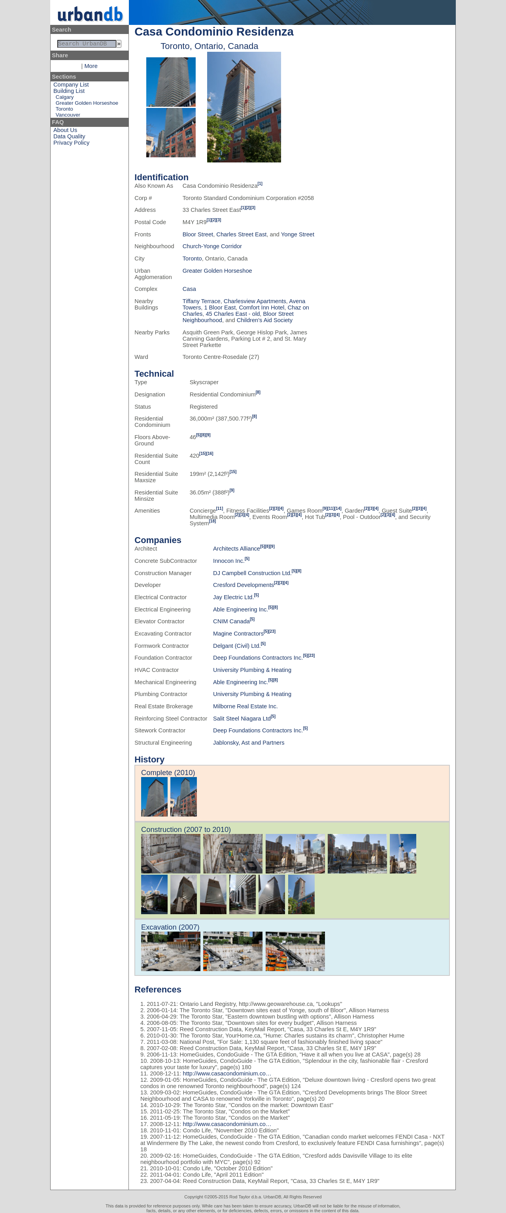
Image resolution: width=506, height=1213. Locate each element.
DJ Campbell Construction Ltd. (252, 573)
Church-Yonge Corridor (212, 246)
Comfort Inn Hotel (261, 307)
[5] (198, 435)
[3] (253, 208)
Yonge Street (297, 234)
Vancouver (68, 116)
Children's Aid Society (265, 320)
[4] (281, 508)
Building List (69, 92)
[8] (258, 392)
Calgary (65, 99)
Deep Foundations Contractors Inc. (258, 658)
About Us (65, 131)
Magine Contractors (238, 633)
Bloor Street (198, 234)
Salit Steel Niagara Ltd (242, 718)
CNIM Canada (231, 621)
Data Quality (69, 138)
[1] (260, 183)
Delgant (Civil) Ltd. (237, 646)
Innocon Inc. (229, 561)
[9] (208, 435)
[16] (209, 453)
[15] (202, 453)
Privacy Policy (71, 144)
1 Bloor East (220, 307)
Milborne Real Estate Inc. (245, 706)
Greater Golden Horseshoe (87, 105)
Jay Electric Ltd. (233, 597)
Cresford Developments (243, 585)
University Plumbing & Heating (252, 670)
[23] (272, 631)
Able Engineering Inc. (240, 609)
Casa (189, 289)
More (90, 67)
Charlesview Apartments (255, 301)
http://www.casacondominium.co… (227, 1073)
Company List (71, 86)
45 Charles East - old (233, 314)
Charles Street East (241, 234)
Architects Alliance (236, 548)
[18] (212, 521)
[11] (219, 508)
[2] (247, 208)
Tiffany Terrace (202, 301)
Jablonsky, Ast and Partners (249, 742)
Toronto (64, 110)
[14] (338, 508)
